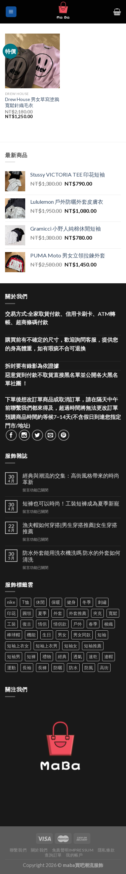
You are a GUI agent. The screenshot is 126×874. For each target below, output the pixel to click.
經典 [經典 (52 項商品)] (62, 656)
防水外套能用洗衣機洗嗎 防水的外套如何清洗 (71, 555)
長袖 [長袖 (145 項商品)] (27, 667)
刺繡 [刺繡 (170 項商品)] (102, 602)
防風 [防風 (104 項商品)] (88, 667)
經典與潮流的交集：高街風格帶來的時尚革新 (71, 478)
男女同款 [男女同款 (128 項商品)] (82, 634)
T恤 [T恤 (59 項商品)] (25, 602)
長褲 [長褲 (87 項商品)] (42, 667)
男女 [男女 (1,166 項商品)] (62, 634)
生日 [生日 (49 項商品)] (46, 634)
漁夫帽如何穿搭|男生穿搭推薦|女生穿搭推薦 (70, 528)
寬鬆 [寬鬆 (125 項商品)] (113, 613)
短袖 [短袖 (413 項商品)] (101, 634)
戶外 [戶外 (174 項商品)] (77, 624)
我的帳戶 (74, 855)
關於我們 (39, 850)
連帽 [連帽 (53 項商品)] (108, 656)
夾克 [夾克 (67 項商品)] (97, 613)
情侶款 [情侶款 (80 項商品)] (60, 624)
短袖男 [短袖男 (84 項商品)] (13, 656)
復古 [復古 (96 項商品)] (27, 624)
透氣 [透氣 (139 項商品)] (77, 656)
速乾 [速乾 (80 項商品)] (93, 656)
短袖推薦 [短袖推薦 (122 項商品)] (92, 645)
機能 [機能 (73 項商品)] (31, 634)
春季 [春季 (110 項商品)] (93, 624)
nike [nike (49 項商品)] (11, 602)
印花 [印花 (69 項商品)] (11, 613)
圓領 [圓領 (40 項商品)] (27, 613)
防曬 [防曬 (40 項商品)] (57, 667)
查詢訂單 (53, 855)
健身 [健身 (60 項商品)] (71, 602)
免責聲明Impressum (73, 850)
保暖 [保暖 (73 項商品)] (55, 602)
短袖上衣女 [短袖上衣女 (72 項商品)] (18, 645)
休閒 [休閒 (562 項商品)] (40, 602)
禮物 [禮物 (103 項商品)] (46, 656)
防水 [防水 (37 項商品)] (73, 667)
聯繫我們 (18, 850)
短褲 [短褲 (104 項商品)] (31, 656)
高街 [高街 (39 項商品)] (104, 667)
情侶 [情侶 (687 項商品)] (42, 624)
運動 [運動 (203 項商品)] (11, 667)
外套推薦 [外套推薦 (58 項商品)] (77, 613)
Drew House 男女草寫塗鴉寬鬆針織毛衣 (32, 102)
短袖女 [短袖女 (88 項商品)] (70, 645)
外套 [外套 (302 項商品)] (57, 613)
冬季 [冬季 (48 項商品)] (86, 602)
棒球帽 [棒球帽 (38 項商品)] (13, 634)
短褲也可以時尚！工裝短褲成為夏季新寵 (71, 503)
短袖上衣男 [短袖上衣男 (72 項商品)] (46, 645)
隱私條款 (106, 850)
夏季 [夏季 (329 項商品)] (42, 613)
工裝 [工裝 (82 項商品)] (11, 624)
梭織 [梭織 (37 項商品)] (108, 624)
